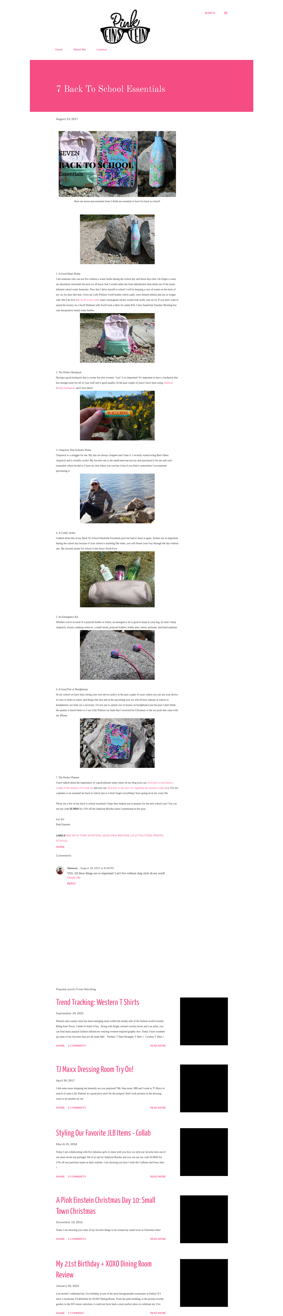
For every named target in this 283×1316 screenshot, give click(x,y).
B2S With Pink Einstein (84, 835)
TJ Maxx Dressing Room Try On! (94, 1070)
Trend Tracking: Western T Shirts (97, 1003)
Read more (158, 1045)
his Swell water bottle (88, 300)
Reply (71, 883)
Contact (102, 49)
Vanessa (72, 868)
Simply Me (74, 877)
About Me (79, 49)
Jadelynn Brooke (115, 835)
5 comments (77, 1107)
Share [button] (60, 846)
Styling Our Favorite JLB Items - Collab (103, 1133)
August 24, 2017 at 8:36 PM (97, 868)
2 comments (77, 1176)
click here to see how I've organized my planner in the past (137, 788)
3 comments (77, 1045)
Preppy (158, 835)
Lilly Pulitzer (141, 835)
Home (59, 49)
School (62, 841)
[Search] (210, 13)
